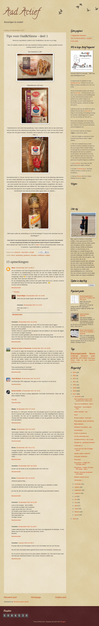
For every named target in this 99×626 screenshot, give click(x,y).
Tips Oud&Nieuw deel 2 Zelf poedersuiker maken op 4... (83, 400)
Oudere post (60, 597)
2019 (74, 388)
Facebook (77, 163)
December (77, 459)
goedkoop (26, 255)
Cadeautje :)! (78, 445)
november (78, 484)
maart (77, 508)
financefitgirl (21, 295)
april (76, 505)
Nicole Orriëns (16, 391)
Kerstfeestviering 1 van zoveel (83, 439)
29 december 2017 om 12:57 (31, 378)
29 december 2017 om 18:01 (27, 466)
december (78, 396)
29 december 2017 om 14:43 (26, 409)
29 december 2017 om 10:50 (41, 348)
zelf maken (83, 358)
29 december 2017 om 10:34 (27, 322)
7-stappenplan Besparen (78, 35)
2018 (74, 391)
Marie (13, 268)
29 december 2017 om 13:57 (33, 305)
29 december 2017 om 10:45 (35, 295)
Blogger (63, 621)
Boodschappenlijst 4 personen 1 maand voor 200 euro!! (87, 297)
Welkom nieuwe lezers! (81, 477)
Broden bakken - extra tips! (82, 418)
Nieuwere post (10, 597)
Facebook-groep (81, 168)
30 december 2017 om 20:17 (27, 526)
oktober (77, 487)
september (78, 490)
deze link (77, 93)
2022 (74, 378)
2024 (74, 372)
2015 (74, 519)
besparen (84, 356)
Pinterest (79, 176)
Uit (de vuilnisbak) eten (81, 436)
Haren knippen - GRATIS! (85, 315)
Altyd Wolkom (16, 378)
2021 (74, 381)
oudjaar (47, 255)
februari (77, 512)
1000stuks (74, 362)
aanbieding (19, 255)
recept (73, 360)
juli (76, 496)
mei (76, 502)
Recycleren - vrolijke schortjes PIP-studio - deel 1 (83, 468)
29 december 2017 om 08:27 (25, 268)
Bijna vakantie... (79, 424)
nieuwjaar (34, 255)
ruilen (78, 362)
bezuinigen (91, 358)
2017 (74, 394)
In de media (74, 41)
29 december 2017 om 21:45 (27, 502)
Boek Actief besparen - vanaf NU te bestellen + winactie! (87, 331)
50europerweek (78, 353)
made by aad (81, 360)
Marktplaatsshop (75, 83)
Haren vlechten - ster (81, 412)
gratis (93, 356)
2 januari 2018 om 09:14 (26, 543)
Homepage (36, 597)
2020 (74, 385)
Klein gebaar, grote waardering (84, 421)
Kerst (76, 415)
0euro (13, 255)
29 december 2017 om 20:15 (25, 478)
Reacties (16, 292)
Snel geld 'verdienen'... (81, 456)
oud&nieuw (40, 255)
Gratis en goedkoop (80, 433)
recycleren (92, 360)
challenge (74, 356)
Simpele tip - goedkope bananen (84, 442)
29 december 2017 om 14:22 (31, 391)
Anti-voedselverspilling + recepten (81, 38)
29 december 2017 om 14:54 (26, 429)
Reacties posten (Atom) (21, 602)
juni (76, 499)
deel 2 (38, 245)
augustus (78, 493)
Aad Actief (21, 13)
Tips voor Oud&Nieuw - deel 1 (83, 404)
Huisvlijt (14, 399)
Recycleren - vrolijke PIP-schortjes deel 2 (82, 463)
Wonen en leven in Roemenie (21, 348)
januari (77, 515)
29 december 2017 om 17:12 (25, 447)
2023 (74, 375)
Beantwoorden (16, 287)
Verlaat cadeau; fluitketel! (82, 453)
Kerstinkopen (78, 430)
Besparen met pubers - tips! (83, 427)
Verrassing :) (78, 480)
